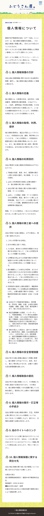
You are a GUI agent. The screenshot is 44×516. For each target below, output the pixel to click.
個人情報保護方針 (21, 510)
